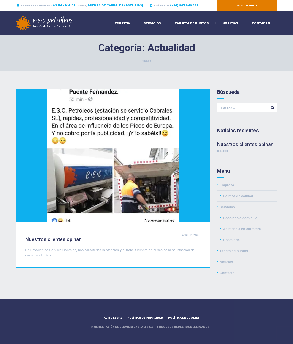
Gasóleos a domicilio (240, 218)
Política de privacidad (145, 318)
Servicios (152, 23)
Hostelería (231, 240)
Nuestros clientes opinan (53, 239)
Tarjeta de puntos (192, 23)
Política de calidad (238, 196)
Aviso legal (113, 318)
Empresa (122, 23)
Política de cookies (184, 318)
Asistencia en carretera (242, 229)
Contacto (261, 23)
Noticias (230, 23)
